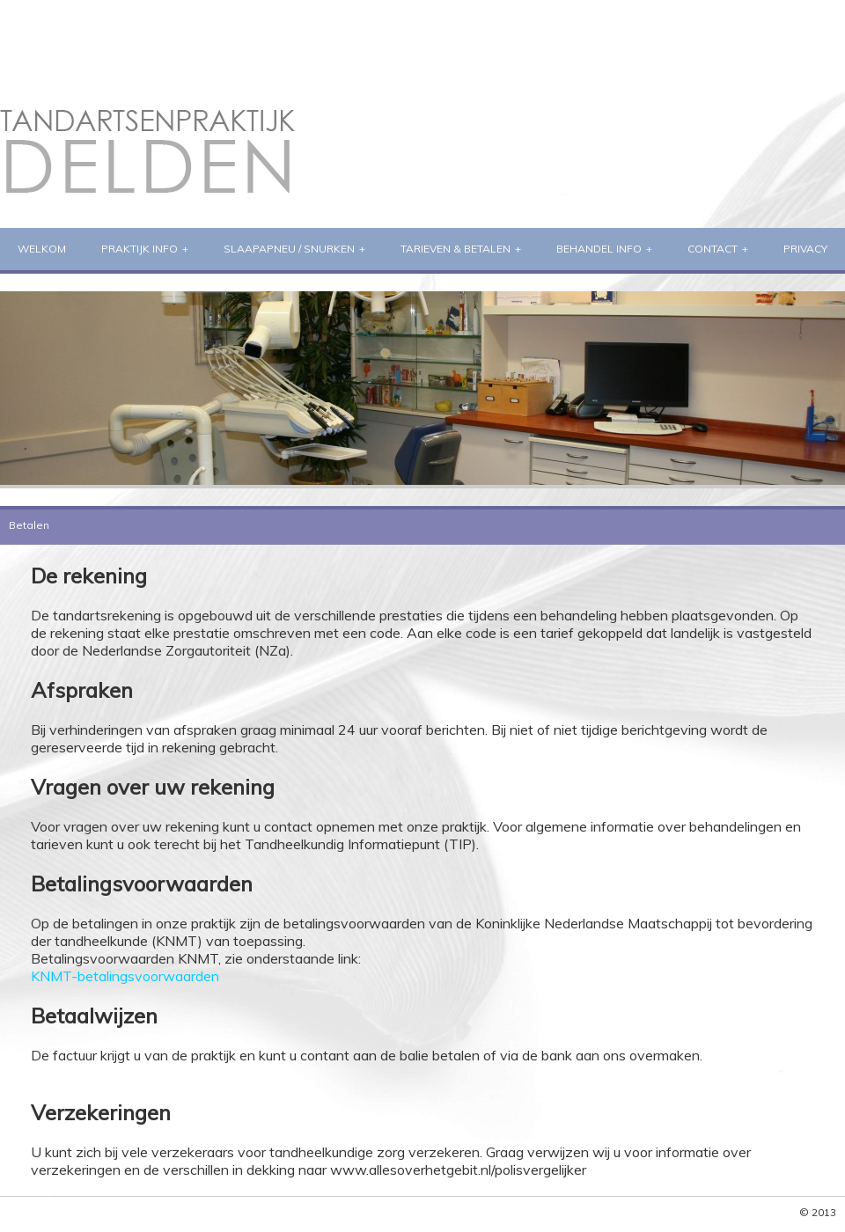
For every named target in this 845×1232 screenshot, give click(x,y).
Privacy (805, 248)
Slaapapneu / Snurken (289, 248)
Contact (712, 248)
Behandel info (599, 248)
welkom (42, 248)
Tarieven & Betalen (455, 248)
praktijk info (139, 248)
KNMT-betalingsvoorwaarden (125, 976)
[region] (422, 388)
